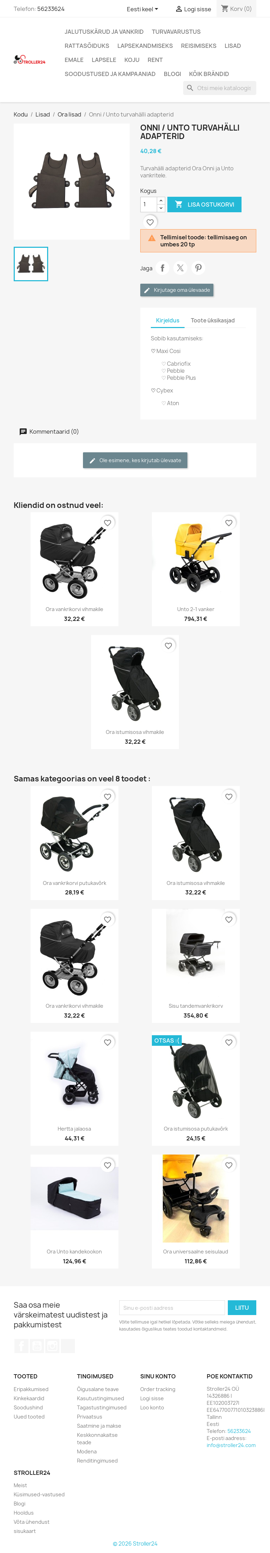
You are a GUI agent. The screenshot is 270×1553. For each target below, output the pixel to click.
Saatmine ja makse (99, 1425)
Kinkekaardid (29, 1398)
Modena (87, 1451)
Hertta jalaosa (74, 1128)
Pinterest (198, 268)
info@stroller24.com (231, 1445)
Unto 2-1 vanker (195, 609)
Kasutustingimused (100, 1398)
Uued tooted (29, 1416)
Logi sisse (152, 1398)
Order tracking (157, 1389)
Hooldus (24, 1512)
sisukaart (25, 1531)
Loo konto (152, 1407)
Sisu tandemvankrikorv (196, 1005)
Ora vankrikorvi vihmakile (74, 609)
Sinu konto (158, 1376)
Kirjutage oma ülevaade (176, 290)
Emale (74, 60)
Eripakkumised (31, 1389)
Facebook (21, 1346)
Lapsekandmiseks (145, 46)
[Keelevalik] (144, 9)
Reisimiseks (199, 46)
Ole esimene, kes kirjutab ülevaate (135, 460)
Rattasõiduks (87, 46)
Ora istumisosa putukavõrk (196, 1128)
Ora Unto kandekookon (74, 1251)
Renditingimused (97, 1460)
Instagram (52, 1346)
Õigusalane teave (98, 1389)
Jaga (162, 268)
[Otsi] (219, 88)
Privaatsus (89, 1416)
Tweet (180, 268)
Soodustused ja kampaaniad (110, 74)
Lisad (233, 46)
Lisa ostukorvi (204, 204)
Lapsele (104, 60)
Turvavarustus (176, 32)
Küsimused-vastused (39, 1494)
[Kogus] (148, 204)
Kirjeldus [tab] (167, 320)
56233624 (51, 9)
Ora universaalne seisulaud (195, 1251)
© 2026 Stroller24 (135, 1543)
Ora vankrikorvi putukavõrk (74, 883)
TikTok (68, 1346)
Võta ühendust (32, 1522)
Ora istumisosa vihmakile (135, 732)
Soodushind (28, 1407)
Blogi (172, 74)
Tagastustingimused (102, 1407)
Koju (132, 60)
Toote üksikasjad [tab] (213, 320)
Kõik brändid (209, 74)
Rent (155, 60)
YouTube (37, 1346)
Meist (20, 1485)
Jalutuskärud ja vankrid (104, 32)
